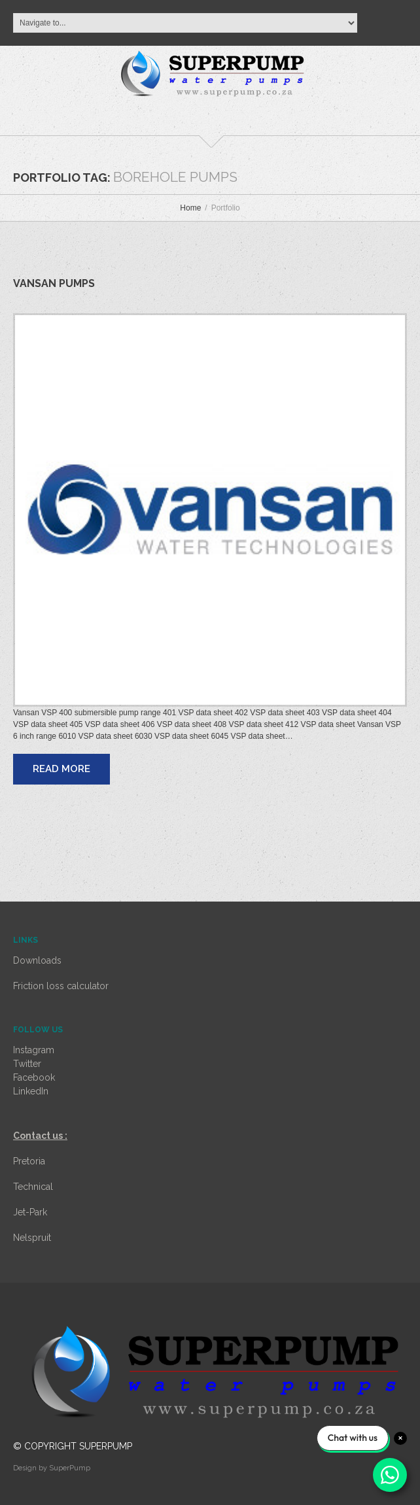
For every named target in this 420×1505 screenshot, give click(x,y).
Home (190, 207)
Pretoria (29, 1161)
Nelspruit (32, 1237)
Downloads (37, 960)
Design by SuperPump (51, 1468)
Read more (61, 769)
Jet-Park (30, 1212)
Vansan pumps (54, 283)
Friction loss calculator (61, 986)
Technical (33, 1186)
